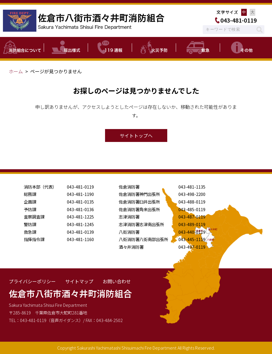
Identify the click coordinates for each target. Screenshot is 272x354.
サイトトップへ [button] (136, 135)
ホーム (16, 71)
